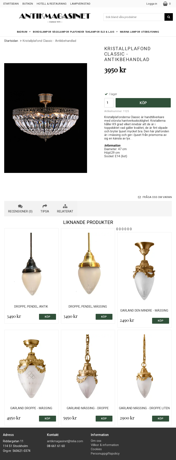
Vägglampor (60, 31)
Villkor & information (105, 445)
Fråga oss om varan (155, 197)
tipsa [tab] (44, 208)
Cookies (96, 449)
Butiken (27, 3)
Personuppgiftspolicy (105, 453)
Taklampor (92, 31)
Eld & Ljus (110, 31)
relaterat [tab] (65, 208)
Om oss (96, 441)
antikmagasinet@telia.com (65, 441)
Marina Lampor (130, 31)
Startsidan (11, 3)
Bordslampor (42, 31)
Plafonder (77, 31)
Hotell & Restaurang (51, 3)
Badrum (24, 31)
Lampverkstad (80, 3)
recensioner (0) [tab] (20, 208)
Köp (143, 103)
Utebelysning (150, 31)
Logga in (151, 3)
